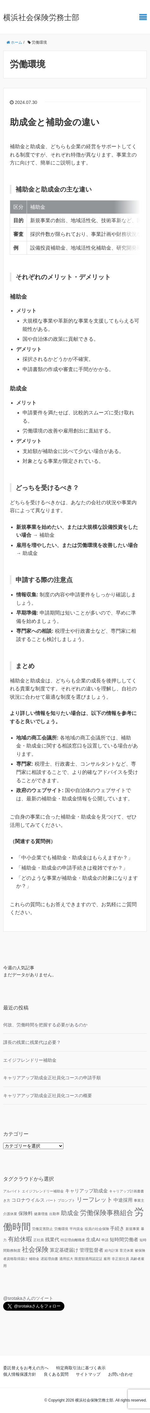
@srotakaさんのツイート (28, 1298)
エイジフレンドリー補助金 (29, 1060)
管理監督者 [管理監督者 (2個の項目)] (91, 1250)
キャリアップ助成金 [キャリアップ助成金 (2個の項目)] (86, 1190)
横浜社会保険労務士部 (41, 17)
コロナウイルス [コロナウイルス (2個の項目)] (28, 1200)
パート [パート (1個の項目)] (51, 1200)
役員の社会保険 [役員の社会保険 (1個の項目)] (97, 1229)
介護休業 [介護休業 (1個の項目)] (10, 1214)
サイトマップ (88, 1374)
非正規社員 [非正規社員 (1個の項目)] (120, 1259)
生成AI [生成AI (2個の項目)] (93, 1239)
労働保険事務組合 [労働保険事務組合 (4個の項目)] (106, 1213)
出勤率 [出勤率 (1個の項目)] (54, 1214)
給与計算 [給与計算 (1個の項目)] (112, 1250)
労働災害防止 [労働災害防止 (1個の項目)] (42, 1229)
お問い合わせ (120, 1374)
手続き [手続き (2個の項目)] (117, 1228)
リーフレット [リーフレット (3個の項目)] (94, 1199)
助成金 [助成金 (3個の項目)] (70, 1213)
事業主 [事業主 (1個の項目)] (139, 1200)
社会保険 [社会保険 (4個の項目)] (35, 1249)
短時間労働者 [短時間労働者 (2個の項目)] (124, 1239)
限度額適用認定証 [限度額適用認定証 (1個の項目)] (88, 1259)
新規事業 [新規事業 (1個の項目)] (133, 1229)
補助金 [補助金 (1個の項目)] (34, 1259)
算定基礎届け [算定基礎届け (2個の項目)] (64, 1250)
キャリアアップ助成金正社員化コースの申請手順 (52, 1077)
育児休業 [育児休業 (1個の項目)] (127, 1250)
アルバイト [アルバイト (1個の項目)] (12, 1191)
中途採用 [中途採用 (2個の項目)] (123, 1200)
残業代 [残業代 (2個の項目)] (52, 1239)
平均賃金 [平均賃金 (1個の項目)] (76, 1229)
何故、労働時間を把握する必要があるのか (45, 1024)
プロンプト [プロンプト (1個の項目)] (66, 1200)
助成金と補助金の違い (55, 122)
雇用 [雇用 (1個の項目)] (106, 1259)
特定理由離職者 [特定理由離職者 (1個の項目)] (73, 1240)
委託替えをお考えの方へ (26, 1368)
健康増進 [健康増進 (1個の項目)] (41, 1214)
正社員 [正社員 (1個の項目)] (38, 1240)
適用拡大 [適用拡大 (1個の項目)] (66, 1259)
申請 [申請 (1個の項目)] (104, 1240)
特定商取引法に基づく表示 (81, 1368)
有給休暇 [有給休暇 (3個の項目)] (20, 1239)
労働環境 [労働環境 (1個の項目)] (61, 1229)
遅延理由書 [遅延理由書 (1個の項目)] (49, 1259)
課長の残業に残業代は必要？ (32, 1042)
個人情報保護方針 (19, 1374)
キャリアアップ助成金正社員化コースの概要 (47, 1095)
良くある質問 (56, 1374)
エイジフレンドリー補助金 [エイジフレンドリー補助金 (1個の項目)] (43, 1191)
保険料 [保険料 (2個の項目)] (25, 1213)
